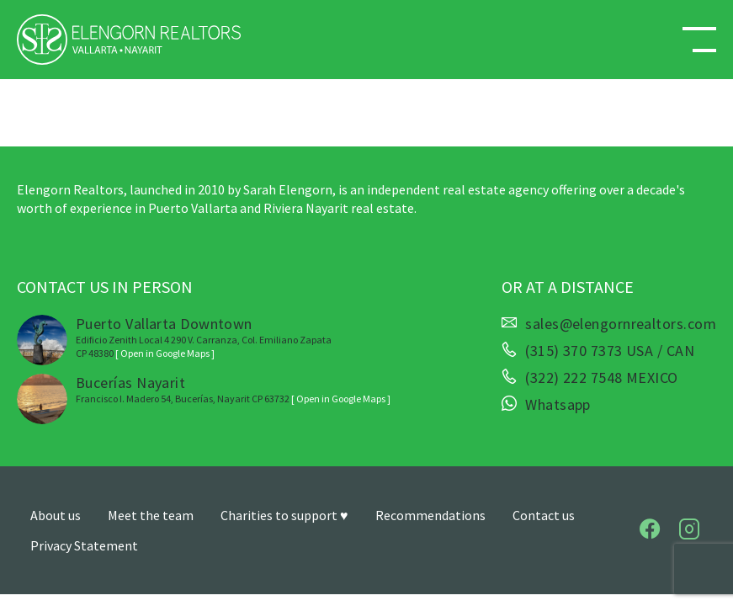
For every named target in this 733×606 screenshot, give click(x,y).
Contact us (544, 515)
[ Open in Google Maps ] (165, 353)
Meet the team (151, 515)
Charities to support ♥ (284, 515)
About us (55, 515)
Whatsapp (558, 405)
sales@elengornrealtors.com (620, 324)
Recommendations (430, 515)
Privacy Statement (84, 545)
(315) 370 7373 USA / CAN (609, 351)
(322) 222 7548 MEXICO (601, 378)
